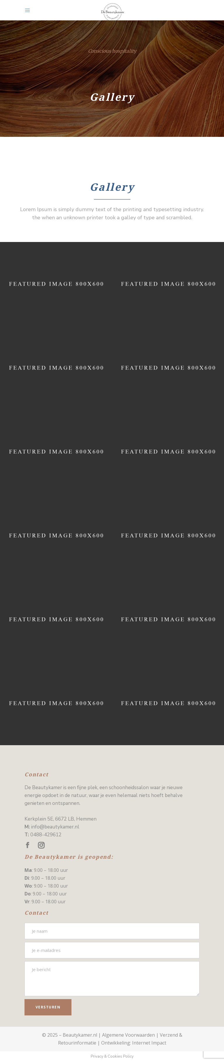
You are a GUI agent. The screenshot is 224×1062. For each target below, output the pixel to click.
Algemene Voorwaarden (128, 1035)
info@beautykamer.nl (55, 827)
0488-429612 (46, 834)
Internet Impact (149, 1043)
